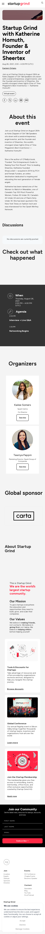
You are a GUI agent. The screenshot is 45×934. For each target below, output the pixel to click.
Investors (7, 874)
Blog (25, 891)
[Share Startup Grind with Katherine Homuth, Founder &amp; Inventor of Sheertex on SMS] (26, 100)
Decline (22, 924)
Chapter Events (29, 876)
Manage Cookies (22, 929)
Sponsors (7, 881)
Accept (22, 920)
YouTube (27, 893)
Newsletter (28, 888)
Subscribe (21, 841)
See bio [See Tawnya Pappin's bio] (22, 467)
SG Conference (29, 874)
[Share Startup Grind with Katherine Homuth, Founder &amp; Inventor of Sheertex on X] (10, 100)
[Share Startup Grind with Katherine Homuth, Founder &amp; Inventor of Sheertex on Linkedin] (15, 100)
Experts (6, 876)
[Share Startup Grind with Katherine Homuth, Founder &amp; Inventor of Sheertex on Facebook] (4, 100)
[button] (42, 3)
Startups (6, 878)
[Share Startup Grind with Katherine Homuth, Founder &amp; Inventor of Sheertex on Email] (21, 100)
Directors (7, 883)
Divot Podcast (29, 895)
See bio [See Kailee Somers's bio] (22, 418)
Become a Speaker (30, 878)
